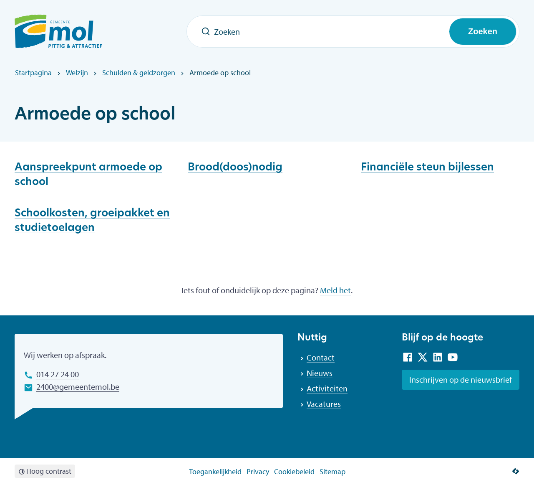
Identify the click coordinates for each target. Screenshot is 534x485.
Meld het (335, 290)
